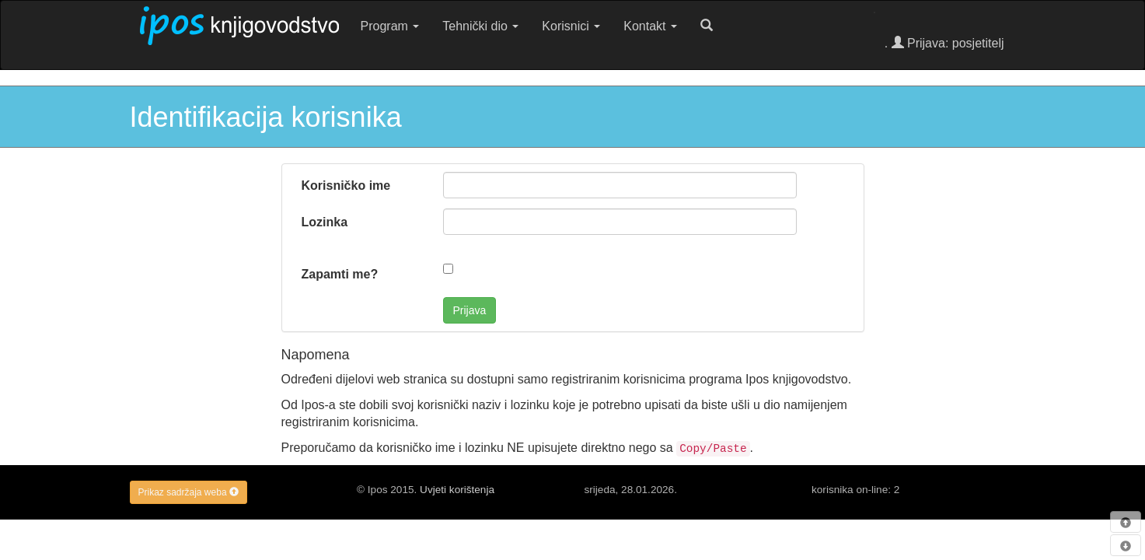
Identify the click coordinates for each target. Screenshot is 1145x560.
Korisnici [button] (571, 26)
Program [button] (390, 26)
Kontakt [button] (650, 26)
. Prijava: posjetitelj (944, 43)
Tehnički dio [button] (480, 26)
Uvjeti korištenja (457, 489)
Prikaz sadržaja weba (188, 492)
